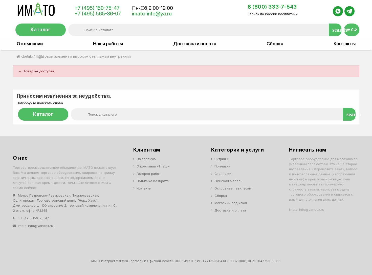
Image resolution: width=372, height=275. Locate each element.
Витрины (221, 159)
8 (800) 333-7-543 (272, 7)
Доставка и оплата (194, 43)
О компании (30, 43)
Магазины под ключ (230, 203)
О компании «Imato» (153, 166)
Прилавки (222, 166)
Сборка (275, 43)
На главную (146, 159)
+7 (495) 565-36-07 (97, 14)
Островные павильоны (232, 188)
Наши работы (108, 43)
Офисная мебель (228, 181)
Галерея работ (149, 174)
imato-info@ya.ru (152, 14)
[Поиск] (204, 30)
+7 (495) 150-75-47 (97, 8)
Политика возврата (153, 181)
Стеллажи (222, 174)
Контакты (345, 43)
